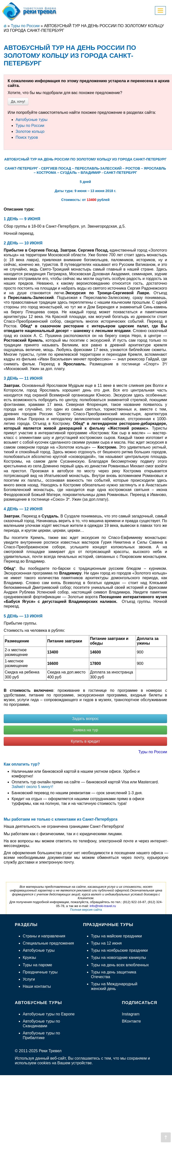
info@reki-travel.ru (103, 906)
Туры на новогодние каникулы (118, 957)
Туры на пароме (37, 965)
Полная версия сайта (86, 909)
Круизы (29, 957)
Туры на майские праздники (116, 936)
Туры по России (30, 125)
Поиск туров (27, 137)
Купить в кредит (85, 741)
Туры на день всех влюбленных (120, 965)
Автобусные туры (31, 120)
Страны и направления (44, 936)
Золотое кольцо (30, 131)
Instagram (130, 1014)
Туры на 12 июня (106, 943)
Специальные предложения (48, 943)
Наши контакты (37, 986)
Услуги (29, 979)
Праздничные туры (40, 972)
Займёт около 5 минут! (32, 787)
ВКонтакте (131, 1021)
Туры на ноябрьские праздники (119, 950)
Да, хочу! (18, 101)
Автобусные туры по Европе (49, 1014)
